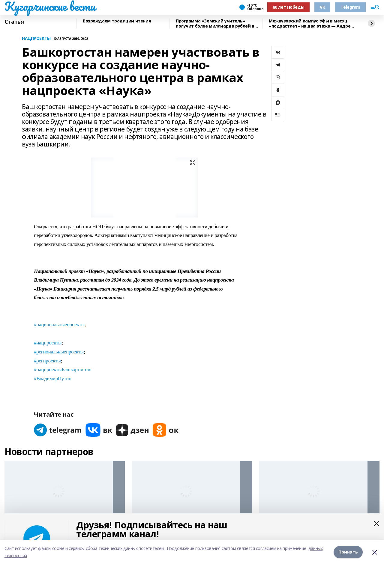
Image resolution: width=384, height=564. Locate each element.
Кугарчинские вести (49, 6)
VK (322, 7)
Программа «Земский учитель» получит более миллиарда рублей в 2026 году (215, 23)
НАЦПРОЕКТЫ (36, 38)
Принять (348, 552)
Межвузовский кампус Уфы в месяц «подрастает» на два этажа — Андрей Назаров (311, 23)
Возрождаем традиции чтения (117, 21)
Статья (14, 22)
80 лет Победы (288, 7)
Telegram (350, 7)
